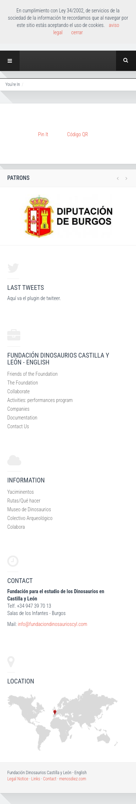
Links (35, 778)
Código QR (77, 134)
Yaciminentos (20, 492)
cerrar (77, 32)
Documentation (22, 418)
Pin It (43, 134)
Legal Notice (17, 778)
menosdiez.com (72, 778)
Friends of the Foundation (32, 374)
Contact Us (18, 426)
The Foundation (22, 383)
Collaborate (18, 391)
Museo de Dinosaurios (29, 509)
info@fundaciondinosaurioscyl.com (52, 624)
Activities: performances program (40, 400)
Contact (50, 778)
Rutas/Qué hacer (23, 501)
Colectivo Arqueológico (30, 518)
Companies (18, 409)
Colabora (16, 527)
